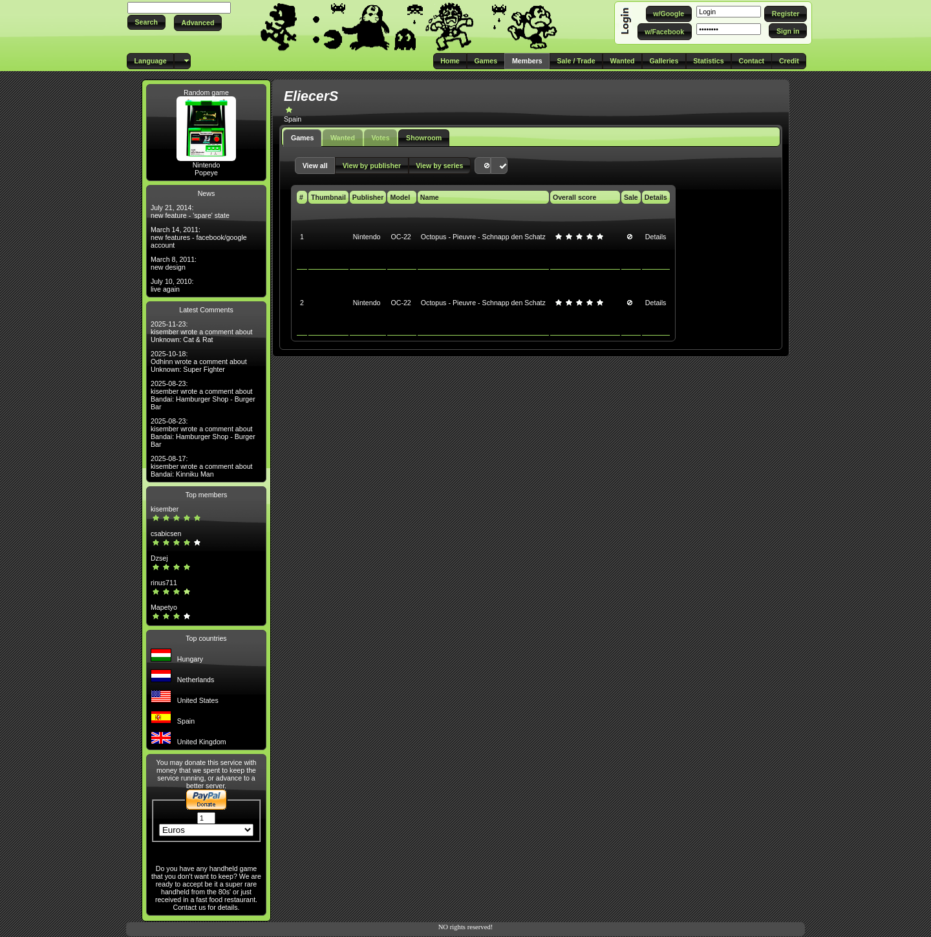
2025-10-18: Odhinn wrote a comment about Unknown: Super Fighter (199, 361)
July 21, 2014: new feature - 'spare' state (190, 211)
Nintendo (206, 165)
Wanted (342, 138)
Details (656, 237)
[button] (146, 22)
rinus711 (164, 583)
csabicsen (166, 533)
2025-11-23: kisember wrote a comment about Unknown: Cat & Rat (202, 331)
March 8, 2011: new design (174, 263)
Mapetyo (164, 607)
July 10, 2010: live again (172, 285)
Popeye (206, 173)
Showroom (424, 138)
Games (302, 138)
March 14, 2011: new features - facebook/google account (199, 237)
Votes (380, 138)
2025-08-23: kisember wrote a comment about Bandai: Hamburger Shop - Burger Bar (203, 395)
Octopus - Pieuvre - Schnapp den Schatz (483, 237)
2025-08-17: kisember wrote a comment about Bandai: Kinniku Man (202, 466)
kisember (164, 509)
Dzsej (159, 558)
